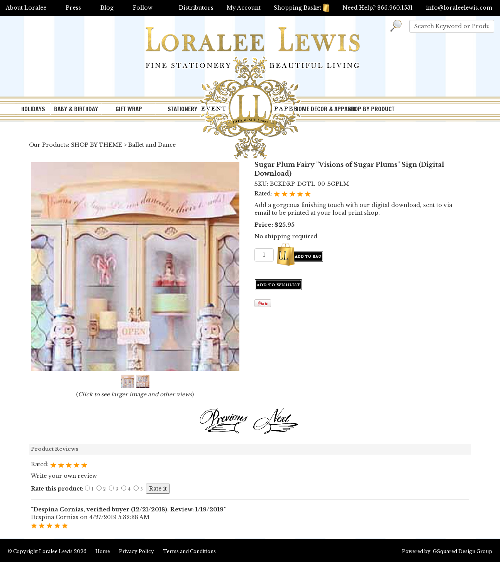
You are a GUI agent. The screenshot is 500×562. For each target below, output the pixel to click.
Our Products (48, 144)
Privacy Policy (136, 551)
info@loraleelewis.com (459, 7)
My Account (244, 7)
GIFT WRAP (128, 109)
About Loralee (26, 7)
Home (102, 551)
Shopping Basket (301, 7)
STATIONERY (182, 109)
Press (73, 7)
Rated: (264, 193)
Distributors (196, 7)
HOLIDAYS (33, 109)
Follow (143, 7)
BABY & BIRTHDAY (76, 109)
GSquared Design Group (462, 551)
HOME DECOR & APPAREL (318, 109)
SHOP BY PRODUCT (371, 109)
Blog (107, 7)
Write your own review (64, 475)
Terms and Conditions (189, 551)
